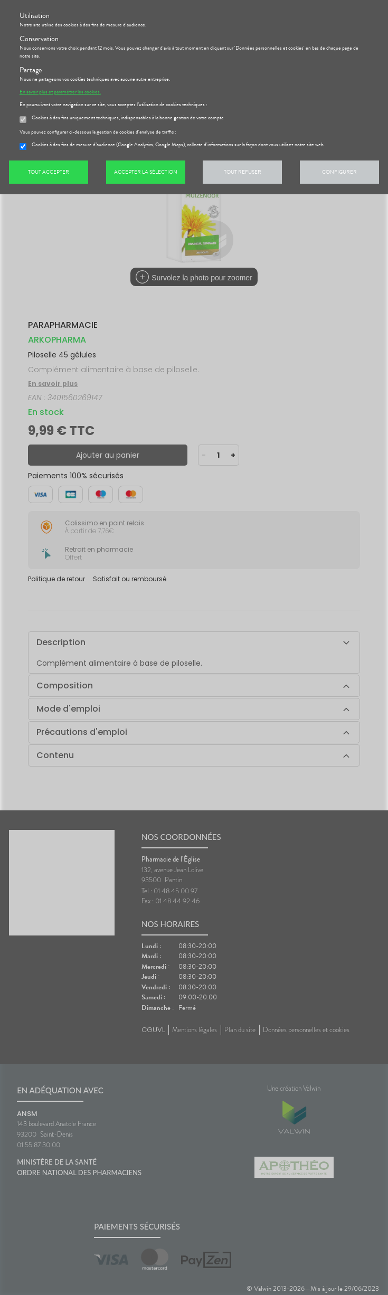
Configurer (339, 172)
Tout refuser (242, 172)
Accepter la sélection (145, 172)
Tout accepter (48, 172)
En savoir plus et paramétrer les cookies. (60, 92)
